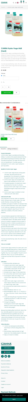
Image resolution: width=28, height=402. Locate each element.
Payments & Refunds (6, 364)
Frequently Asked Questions (7, 370)
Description (3, 148)
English (7, 352)
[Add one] (8, 87)
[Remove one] (2, 87)
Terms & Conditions (5, 360)
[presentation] (25, 103)
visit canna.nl (8, 348)
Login (2, 387)
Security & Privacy (5, 367)
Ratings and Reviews (12, 148)
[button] (7, 92)
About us (3, 378)
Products (3, 7)
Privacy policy (4, 373)
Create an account (5, 384)
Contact (3, 381)
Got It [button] (14, 399)
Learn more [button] (20, 395)
